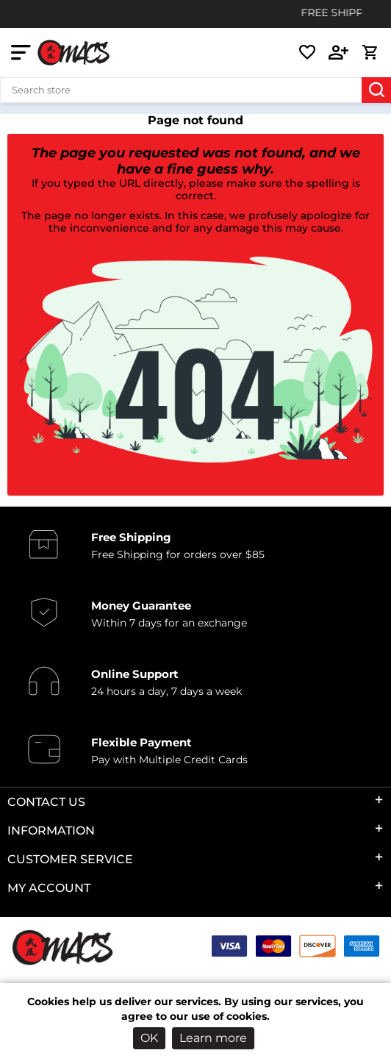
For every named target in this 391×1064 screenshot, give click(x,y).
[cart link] (369, 52)
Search (376, 90)
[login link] (339, 52)
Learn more (213, 1038)
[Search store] (195, 90)
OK (149, 1038)
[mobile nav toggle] (24, 52)
